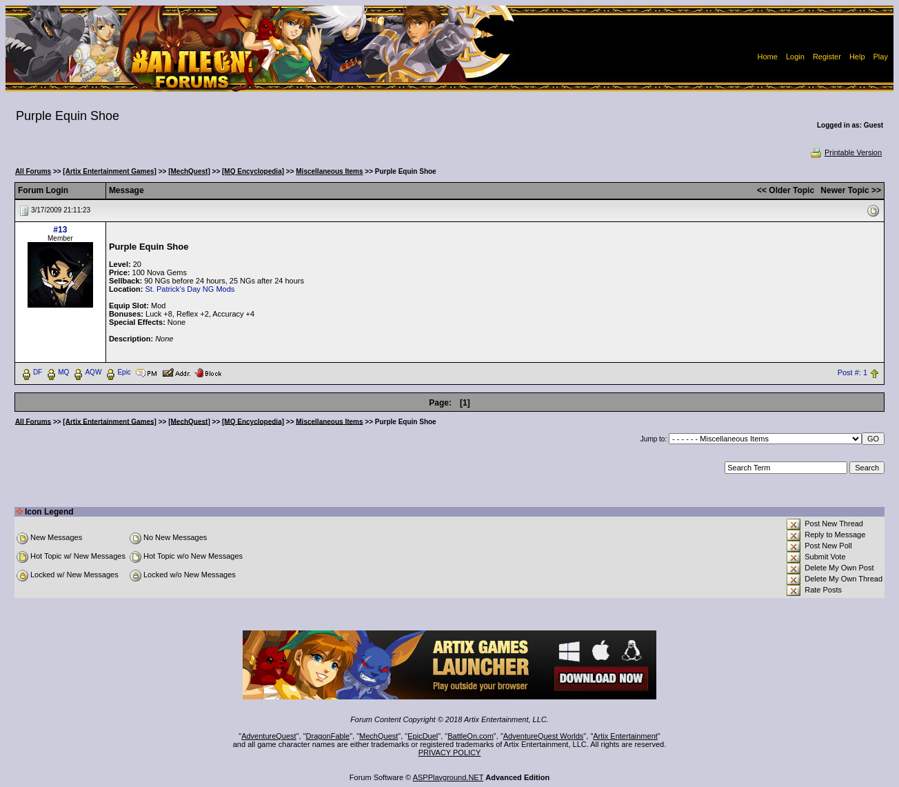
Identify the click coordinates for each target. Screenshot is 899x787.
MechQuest (378, 736)
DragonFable (328, 736)
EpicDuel (422, 736)
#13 (60, 230)
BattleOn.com (470, 736)
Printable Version (845, 152)
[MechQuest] (189, 171)
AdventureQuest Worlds (543, 736)
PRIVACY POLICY (449, 752)
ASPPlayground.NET (448, 777)
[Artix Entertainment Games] (109, 171)
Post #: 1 (852, 372)
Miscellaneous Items (329, 171)
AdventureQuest (268, 736)
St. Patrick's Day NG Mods (189, 289)
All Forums (33, 171)
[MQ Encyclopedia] (253, 171)
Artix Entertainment (625, 736)
